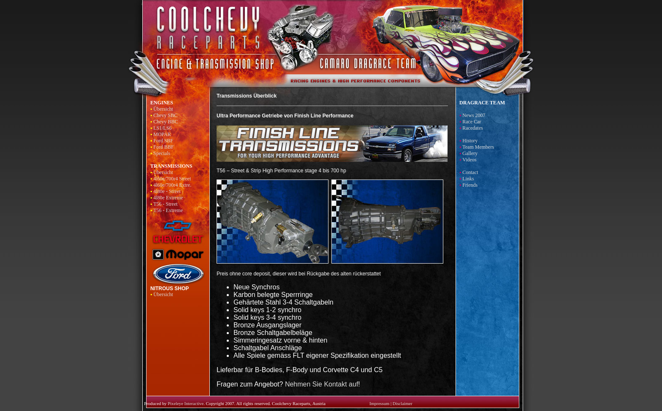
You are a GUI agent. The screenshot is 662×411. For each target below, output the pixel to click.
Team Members (478, 147)
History (470, 141)
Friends (470, 185)
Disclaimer (402, 403)
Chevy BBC (165, 122)
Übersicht (163, 109)
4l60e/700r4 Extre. (172, 185)
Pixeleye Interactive (185, 403)
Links (468, 179)
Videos (469, 160)
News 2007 (473, 115)
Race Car (471, 122)
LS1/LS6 (162, 128)
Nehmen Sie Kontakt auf (321, 384)
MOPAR (162, 134)
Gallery (470, 153)
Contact (470, 172)
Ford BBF (163, 147)
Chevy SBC (165, 115)
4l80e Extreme (168, 198)
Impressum (379, 403)
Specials (161, 153)
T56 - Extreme (168, 210)
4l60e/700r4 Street (172, 179)
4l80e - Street (167, 191)
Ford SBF (163, 141)
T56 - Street (165, 204)
